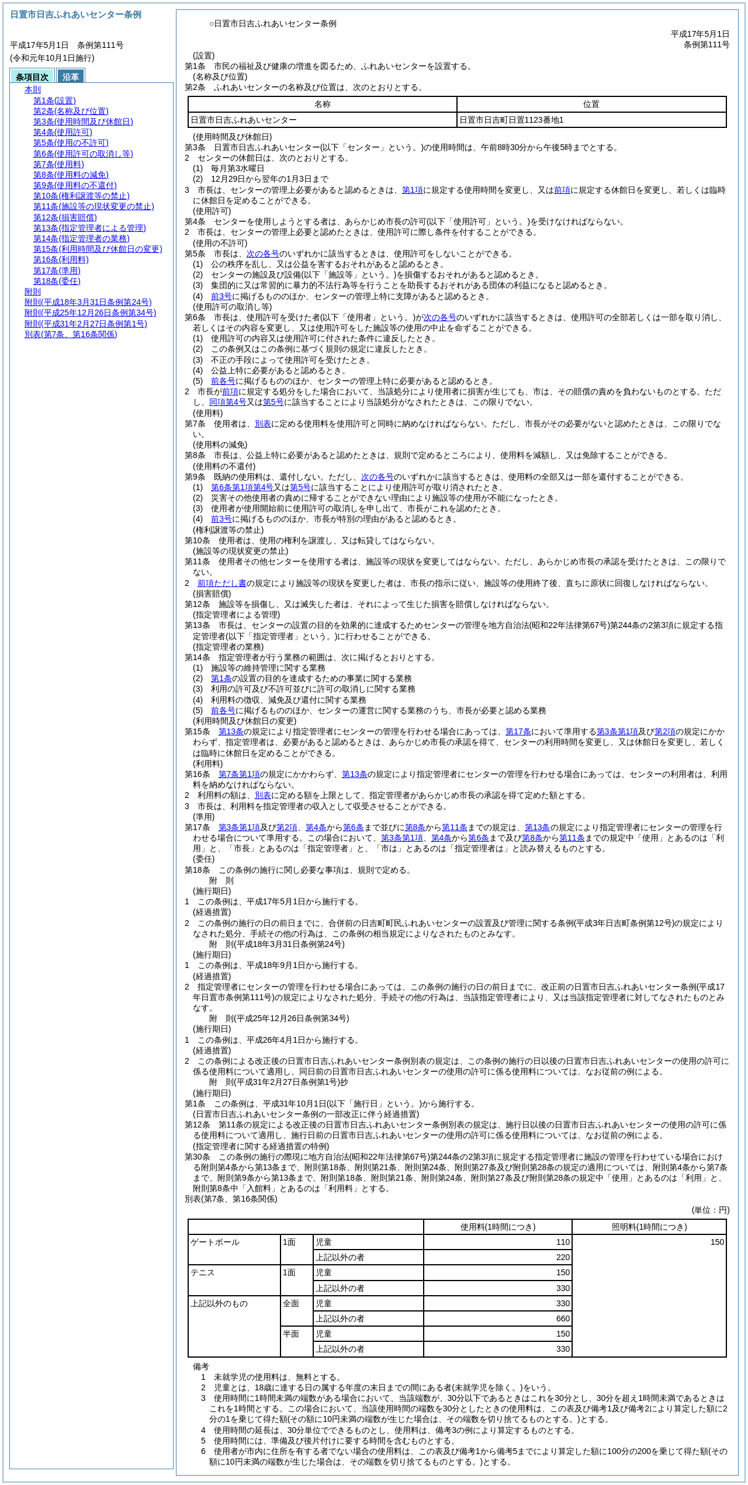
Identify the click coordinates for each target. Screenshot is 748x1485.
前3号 (221, 296)
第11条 (455, 827)
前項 (562, 190)
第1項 (412, 190)
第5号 (273, 402)
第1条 (221, 678)
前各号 (223, 381)
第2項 (665, 731)
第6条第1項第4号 (242, 487)
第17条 (518, 731)
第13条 (231, 731)
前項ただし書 (222, 583)
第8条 (415, 827)
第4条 (316, 827)
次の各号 (263, 253)
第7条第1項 (240, 774)
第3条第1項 (618, 731)
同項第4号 (228, 402)
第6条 (353, 827)
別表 (263, 423)
